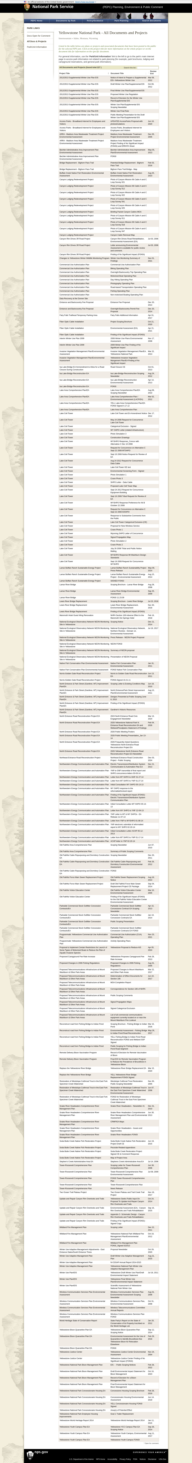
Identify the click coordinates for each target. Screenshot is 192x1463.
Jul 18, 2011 (153, 1273)
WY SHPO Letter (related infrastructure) (127, 430)
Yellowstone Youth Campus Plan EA (75, 1427)
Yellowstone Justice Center (71, 1352)
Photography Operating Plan (122, 283)
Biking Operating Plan (120, 268)
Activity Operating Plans (121, 941)
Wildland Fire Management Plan (73, 1227)
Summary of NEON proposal (123, 650)
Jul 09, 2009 (153, 1172)
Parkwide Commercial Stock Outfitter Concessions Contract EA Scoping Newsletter (126, 908)
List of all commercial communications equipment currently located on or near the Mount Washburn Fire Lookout (128, 1017)
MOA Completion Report (121, 982)
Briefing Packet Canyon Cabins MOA (126, 212)
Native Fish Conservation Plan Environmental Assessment (84, 663)
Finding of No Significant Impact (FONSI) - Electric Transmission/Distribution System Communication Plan (128, 797)
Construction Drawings (120, 438)
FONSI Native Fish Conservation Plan (126, 670)
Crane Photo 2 (117, 545)
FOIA (135, 1459)
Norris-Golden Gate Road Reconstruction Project (80, 674)
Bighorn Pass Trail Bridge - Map (124, 169)
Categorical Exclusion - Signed (123, 426)
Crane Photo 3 (117, 478)
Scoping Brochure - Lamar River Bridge (127, 585)
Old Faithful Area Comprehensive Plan (76, 845)
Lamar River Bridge (68, 585)
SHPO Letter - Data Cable (121, 482)
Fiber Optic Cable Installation (72, 322)
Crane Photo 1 (117, 530)
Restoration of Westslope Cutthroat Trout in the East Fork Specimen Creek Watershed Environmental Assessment (129, 1090)
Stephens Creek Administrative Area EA (127, 1162)
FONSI (113, 156)
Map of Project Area (119, 1158)
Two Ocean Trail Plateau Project (73, 1192)
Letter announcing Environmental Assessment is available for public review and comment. (128, 248)
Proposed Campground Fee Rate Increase (77, 957)
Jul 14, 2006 (153, 1162)
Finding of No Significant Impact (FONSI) (128, 254)
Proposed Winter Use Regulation (124, 94)
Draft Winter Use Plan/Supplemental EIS (127, 84)
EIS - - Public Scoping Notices (123, 1365)
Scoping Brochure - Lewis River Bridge (127, 601)
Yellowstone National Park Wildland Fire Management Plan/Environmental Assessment (127, 1236)
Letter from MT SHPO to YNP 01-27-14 (127, 781)
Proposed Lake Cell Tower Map (124, 486)
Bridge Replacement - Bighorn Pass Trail (77, 163)
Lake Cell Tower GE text (121, 467)
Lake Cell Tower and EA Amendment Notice (129, 413)
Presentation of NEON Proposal (124, 657)
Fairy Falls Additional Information (124, 315)
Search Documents (151, 21)
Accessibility (112, 1459)
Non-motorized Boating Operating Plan (127, 295)
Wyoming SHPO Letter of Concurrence (127, 533)
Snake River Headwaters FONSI (124, 1135)
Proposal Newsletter (119, 1249)
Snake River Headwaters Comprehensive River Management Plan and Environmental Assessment (129, 1115)
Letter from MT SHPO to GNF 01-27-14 (127, 777)
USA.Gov (162, 1459)
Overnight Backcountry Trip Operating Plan (128, 272)
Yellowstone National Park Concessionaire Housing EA (82, 1391)
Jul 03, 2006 (153, 239)
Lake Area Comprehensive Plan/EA (74, 390)
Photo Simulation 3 (118, 434)
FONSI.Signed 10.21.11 (121, 680)
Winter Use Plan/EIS (68, 1273)
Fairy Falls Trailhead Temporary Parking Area (78, 315)
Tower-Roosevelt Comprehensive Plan (76, 1165)
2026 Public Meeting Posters (123, 732)
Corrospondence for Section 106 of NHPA (128, 989)
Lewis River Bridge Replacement (73, 601)
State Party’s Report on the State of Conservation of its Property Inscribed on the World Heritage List (128, 1323)
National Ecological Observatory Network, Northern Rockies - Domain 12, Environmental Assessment (128, 631)
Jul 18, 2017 (153, 628)
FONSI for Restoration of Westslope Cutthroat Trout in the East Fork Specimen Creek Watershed (128, 1099)
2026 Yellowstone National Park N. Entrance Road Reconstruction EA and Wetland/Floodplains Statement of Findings (129, 725)
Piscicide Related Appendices (123, 1148)
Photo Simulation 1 (118, 475)
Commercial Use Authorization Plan (74, 265)
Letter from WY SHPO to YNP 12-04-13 (127, 810)
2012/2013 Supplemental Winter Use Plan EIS (79, 78)
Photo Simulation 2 (118, 541)
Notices (143, 1459)
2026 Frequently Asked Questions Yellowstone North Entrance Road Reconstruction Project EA (125, 745)
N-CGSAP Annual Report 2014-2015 (126, 1262)
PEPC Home (36, 21)
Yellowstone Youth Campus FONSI (125, 1440)
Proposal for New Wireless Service (125, 526)
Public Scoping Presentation (122, 922)
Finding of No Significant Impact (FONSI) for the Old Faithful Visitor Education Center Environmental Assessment (129, 899)
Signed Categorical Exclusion (123, 1008)
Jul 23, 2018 (153, 601)
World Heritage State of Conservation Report (78, 1321)
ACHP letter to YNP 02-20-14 (123, 841)
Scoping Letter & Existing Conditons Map (128, 684)
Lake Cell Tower (66, 413)
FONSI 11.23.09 (117, 598)
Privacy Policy (125, 1459)
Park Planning (121, 21)
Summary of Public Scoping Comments (127, 851)
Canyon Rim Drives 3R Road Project (75, 239)
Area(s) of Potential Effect (121, 1410)
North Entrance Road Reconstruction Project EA (80, 716)
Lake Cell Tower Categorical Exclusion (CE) (129, 522)
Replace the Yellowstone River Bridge (75, 1068)
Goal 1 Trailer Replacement (122, 1414)
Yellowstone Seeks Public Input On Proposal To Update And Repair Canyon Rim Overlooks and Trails (127, 1201)
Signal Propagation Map (121, 537)
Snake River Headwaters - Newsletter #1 (128, 1106)
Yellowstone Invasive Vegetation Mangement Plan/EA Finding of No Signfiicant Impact (125, 360)
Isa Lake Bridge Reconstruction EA (74, 373)
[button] (109, 73)
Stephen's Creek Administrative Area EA (76, 1162)
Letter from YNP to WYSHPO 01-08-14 (127, 821)
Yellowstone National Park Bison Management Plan (81, 1365)
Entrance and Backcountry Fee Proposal (76, 302)
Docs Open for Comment (38, 36)
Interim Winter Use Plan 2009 (72, 338)
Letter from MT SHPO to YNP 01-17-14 (127, 837)
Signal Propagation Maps (121, 1002)
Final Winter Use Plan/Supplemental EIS (127, 91)
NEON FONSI (116, 644)
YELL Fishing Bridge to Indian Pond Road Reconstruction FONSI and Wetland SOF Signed (128, 1039)
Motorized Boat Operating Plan (123, 276)
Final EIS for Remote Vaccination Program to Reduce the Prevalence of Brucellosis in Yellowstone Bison (128, 1062)
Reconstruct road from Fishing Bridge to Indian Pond (82, 1024)
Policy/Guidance (95, 21)
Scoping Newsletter (119, 845)
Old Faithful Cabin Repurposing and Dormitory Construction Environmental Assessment (126, 864)
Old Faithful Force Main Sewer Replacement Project (81, 877)
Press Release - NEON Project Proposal (127, 637)
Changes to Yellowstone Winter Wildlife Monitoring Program (85, 258)
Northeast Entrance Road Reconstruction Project (80, 758)
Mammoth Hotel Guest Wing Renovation (76, 615)
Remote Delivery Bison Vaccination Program (78, 1053)
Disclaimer (152, 1459)
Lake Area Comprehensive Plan (124, 410)
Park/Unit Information (37, 47)
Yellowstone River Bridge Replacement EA (128, 1068)
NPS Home (100, 1459)
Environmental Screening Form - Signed (127, 471)
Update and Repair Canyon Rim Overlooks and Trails (82, 1199)
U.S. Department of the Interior (81, 1459)
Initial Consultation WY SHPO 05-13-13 (127, 785)
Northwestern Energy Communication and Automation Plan (84, 764)
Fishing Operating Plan (120, 291)
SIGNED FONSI (117, 581)
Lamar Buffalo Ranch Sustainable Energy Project (80, 568)
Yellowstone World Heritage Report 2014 (77, 1420)
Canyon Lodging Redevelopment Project (76, 179)
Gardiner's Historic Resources (123, 710)
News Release (117, 1188)
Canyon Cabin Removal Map (123, 235)
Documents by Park (65, 21)
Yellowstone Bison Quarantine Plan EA (76, 1330)
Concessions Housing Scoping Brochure (127, 1391)
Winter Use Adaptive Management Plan (76, 1256)
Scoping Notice (117, 622)
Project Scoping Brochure (121, 322)
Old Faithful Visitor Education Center (75, 890)
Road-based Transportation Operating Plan (129, 287)
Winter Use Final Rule (120, 111)
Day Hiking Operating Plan (122, 280)
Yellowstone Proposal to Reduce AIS (126, 947)
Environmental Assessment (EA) (124, 328)
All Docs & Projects (36, 41)
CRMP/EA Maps (117, 1122)
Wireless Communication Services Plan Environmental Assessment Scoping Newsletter (127, 1295)
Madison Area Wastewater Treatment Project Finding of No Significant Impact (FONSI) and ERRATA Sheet (127, 143)
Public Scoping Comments (122, 995)
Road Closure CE (118, 367)
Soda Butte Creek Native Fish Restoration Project (80, 1141)
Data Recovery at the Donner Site (74, 299)
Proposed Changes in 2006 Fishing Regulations (80, 963)
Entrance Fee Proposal (120, 302)
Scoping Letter (117, 1227)
